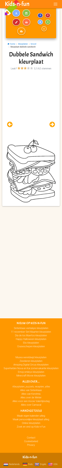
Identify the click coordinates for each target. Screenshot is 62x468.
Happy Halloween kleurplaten (31, 339)
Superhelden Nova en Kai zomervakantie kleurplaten (31, 368)
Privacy (31, 444)
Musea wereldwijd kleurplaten (31, 357)
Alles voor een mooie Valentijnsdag (31, 401)
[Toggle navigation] (55, 4)
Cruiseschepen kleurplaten (31, 346)
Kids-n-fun (17, 4)
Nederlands (11, 464)
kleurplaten (23, 44)
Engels (40, 464)
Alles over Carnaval (31, 404)
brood (33, 44)
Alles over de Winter (31, 397)
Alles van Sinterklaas (31, 390)
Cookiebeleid (31, 441)
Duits (28, 464)
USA (52, 464)
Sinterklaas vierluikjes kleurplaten (31, 328)
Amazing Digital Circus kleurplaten (31, 364)
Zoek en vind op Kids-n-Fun (31, 426)
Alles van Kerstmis (31, 393)
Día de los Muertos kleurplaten (31, 335)
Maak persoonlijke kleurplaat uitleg (31, 419)
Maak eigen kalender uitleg (31, 415)
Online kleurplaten (31, 423)
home (11, 44)
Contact (31, 437)
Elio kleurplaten (31, 342)
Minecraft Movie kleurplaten (31, 375)
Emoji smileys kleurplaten (31, 371)
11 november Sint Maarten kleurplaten (31, 331)
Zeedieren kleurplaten (31, 360)
